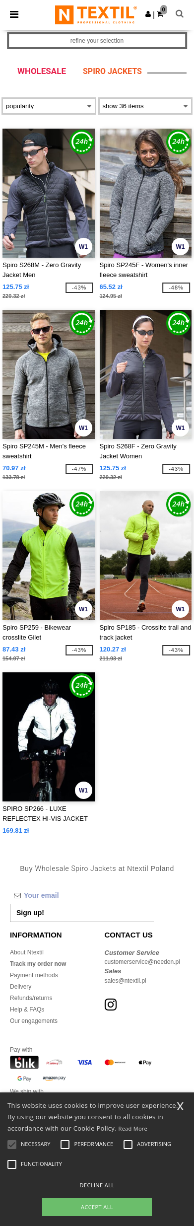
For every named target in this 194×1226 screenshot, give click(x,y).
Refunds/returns (31, 998)
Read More (133, 1128)
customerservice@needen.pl (142, 961)
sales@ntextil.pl (125, 980)
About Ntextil (27, 952)
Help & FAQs (27, 1009)
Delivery (20, 986)
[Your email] (82, 895)
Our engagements (34, 1020)
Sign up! (30, 913)
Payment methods (34, 975)
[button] (148, 14)
